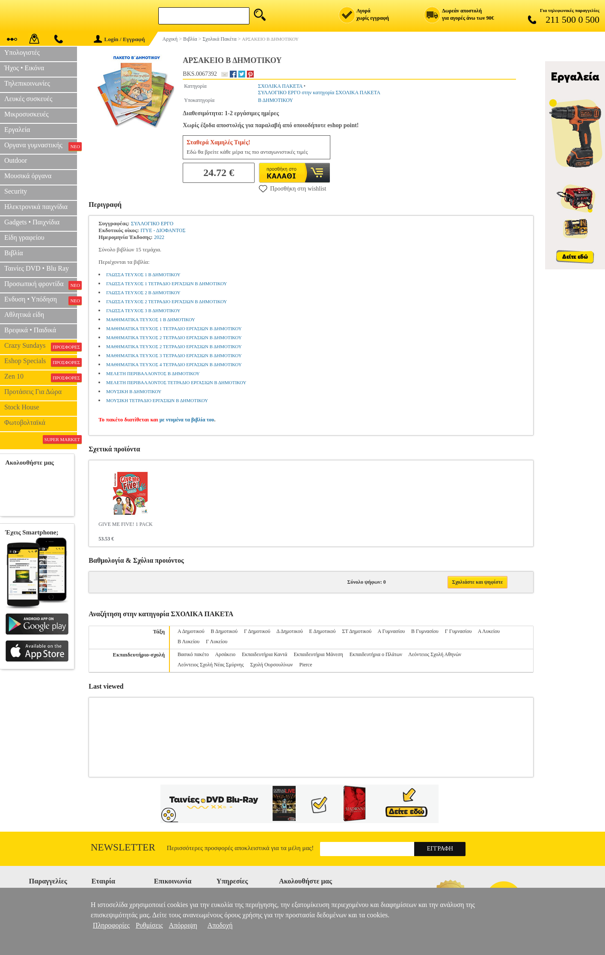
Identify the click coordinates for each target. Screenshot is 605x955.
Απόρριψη (183, 925)
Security (15, 191)
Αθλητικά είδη (24, 314)
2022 (159, 237)
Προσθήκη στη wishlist (292, 188)
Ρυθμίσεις (149, 925)
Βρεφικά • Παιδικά (30, 330)
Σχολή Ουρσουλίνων (271, 665)
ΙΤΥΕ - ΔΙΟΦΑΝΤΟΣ (162, 230)
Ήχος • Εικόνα (24, 68)
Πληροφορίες (111, 925)
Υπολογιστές (22, 52)
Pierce (306, 665)
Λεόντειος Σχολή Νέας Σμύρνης (211, 665)
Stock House (21, 407)
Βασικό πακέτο (193, 654)
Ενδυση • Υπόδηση (40, 300)
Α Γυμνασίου (391, 631)
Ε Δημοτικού (322, 631)
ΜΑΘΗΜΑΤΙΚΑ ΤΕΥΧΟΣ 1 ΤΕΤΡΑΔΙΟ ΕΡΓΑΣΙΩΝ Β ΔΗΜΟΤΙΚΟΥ (174, 328)
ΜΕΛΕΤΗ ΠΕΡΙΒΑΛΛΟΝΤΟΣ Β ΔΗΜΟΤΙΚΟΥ (152, 373)
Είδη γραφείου (24, 237)
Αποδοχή (220, 925)
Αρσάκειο (225, 654)
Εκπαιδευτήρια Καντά (264, 654)
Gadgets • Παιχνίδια (31, 222)
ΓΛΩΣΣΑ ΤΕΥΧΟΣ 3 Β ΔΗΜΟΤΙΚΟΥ (143, 310)
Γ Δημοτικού (257, 631)
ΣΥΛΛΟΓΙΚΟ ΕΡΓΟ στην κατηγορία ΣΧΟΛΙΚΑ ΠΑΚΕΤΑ (319, 93)
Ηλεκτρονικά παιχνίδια (36, 206)
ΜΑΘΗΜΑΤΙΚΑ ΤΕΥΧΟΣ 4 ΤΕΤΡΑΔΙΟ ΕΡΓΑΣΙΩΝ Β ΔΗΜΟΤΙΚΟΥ (174, 364)
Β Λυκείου (188, 642)
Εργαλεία (17, 129)
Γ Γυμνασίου (458, 631)
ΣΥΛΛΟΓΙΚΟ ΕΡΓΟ (152, 224)
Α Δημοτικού (191, 631)
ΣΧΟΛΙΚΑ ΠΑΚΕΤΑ (280, 86)
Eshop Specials (40, 362)
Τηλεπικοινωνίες (27, 83)
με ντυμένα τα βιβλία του (187, 420)
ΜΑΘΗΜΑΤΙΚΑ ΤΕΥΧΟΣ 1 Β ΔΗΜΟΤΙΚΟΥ (150, 319)
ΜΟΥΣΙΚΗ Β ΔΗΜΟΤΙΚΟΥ (133, 391)
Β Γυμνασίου (425, 631)
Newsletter (123, 847)
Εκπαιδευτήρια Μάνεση (318, 654)
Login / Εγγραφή (119, 39)
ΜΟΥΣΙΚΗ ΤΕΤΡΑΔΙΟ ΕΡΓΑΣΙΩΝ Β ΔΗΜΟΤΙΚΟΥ (157, 400)
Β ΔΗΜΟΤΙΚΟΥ (275, 100)
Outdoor (15, 160)
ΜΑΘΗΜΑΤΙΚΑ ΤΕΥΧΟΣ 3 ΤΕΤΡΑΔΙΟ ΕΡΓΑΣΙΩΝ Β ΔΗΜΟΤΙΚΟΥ (174, 355)
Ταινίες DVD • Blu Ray (36, 268)
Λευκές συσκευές (28, 98)
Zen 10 (40, 377)
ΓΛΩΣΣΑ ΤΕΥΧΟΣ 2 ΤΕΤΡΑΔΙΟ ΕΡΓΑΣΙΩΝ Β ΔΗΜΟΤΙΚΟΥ (166, 301)
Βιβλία (13, 253)
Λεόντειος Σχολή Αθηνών (434, 654)
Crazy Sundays (40, 346)
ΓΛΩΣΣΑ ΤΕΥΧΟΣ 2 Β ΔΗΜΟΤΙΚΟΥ (143, 292)
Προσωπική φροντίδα (40, 284)
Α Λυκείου (489, 631)
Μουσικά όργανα (27, 175)
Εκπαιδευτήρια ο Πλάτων (376, 654)
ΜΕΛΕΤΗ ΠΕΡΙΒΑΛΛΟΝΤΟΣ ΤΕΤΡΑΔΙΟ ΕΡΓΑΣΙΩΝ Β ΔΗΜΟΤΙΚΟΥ (176, 382)
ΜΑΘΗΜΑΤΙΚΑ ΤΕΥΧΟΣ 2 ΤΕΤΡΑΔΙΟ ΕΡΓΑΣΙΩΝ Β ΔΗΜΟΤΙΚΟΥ (174, 337)
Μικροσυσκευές (26, 114)
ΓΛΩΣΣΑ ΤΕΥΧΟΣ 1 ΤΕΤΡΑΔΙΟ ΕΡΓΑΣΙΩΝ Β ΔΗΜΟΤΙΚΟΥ (166, 283)
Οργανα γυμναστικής (40, 146)
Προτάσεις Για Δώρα (33, 391)
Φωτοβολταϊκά (24, 422)
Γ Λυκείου (216, 642)
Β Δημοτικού (224, 631)
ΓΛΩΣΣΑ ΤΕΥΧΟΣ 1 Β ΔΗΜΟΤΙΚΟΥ (143, 274)
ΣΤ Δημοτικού (356, 631)
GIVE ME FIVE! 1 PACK (125, 524)
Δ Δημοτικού (289, 631)
